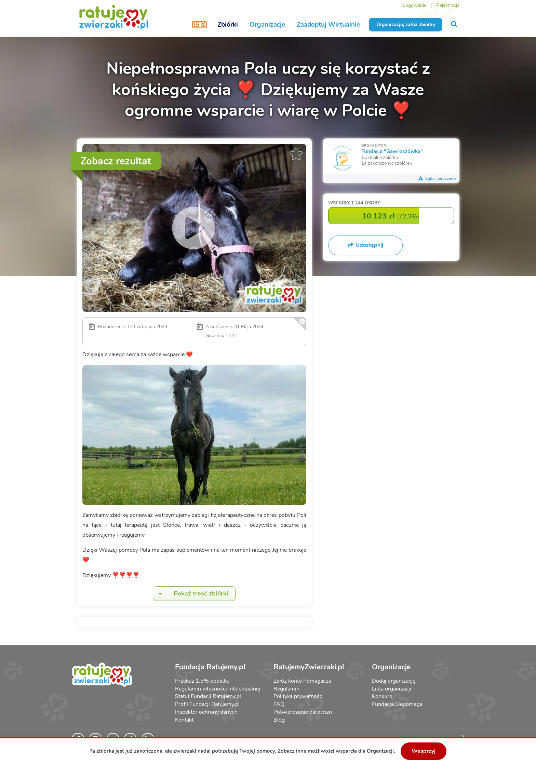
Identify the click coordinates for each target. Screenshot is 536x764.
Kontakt (184, 720)
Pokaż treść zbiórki (190, 594)
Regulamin (286, 689)
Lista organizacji (391, 689)
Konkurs (382, 696)
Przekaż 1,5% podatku (202, 681)
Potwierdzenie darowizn (302, 712)
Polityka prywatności (298, 696)
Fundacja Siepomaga (397, 704)
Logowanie (414, 5)
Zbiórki (227, 24)
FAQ (278, 704)
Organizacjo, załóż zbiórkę (405, 24)
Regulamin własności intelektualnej (217, 689)
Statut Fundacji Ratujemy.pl (208, 696)
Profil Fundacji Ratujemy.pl (207, 704)
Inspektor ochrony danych (206, 712)
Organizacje (267, 24)
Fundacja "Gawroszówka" (392, 151)
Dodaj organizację (393, 681)
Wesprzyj (424, 751)
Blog (279, 720)
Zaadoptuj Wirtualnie (328, 24)
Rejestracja (447, 5)
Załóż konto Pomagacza (302, 681)
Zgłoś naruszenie (437, 178)
